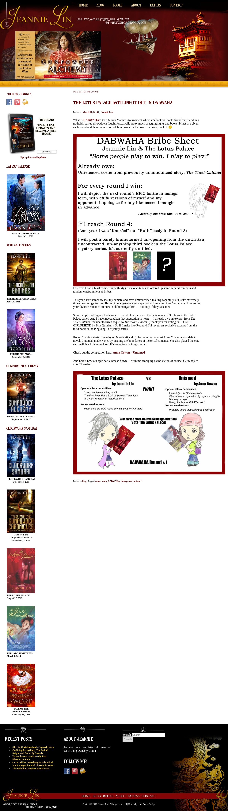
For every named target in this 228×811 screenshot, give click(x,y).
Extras (155, 5)
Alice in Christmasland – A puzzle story (33, 747)
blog (84, 481)
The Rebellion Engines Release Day (31, 768)
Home (83, 5)
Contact (176, 5)
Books (117, 5)
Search (127, 734)
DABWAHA (91, 120)
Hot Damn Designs (147, 804)
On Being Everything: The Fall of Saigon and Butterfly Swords (30, 752)
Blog (100, 5)
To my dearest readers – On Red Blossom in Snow (29, 758)
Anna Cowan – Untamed (129, 352)
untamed (138, 481)
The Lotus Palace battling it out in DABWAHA (123, 103)
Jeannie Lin (106, 112)
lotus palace (126, 481)
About (136, 5)
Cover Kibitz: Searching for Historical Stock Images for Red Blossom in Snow (32, 764)
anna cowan (101, 481)
